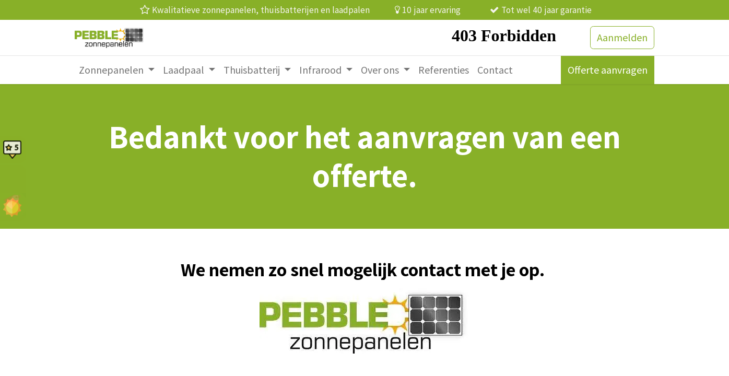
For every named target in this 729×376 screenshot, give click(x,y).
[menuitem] (117, 70)
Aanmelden (622, 37)
